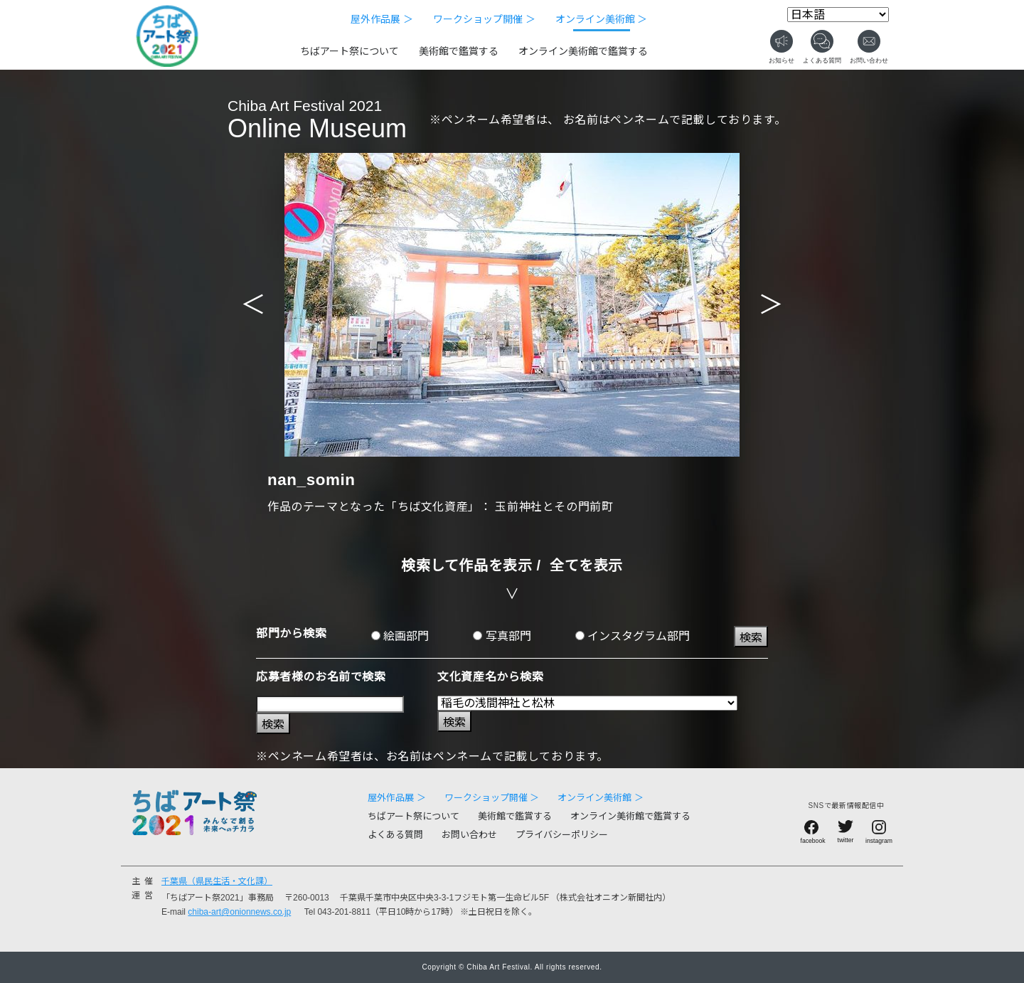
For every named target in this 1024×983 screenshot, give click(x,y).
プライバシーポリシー (562, 834)
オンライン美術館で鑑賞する (583, 51)
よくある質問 (395, 834)
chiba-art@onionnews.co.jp (239, 912)
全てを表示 (586, 565)
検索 (751, 638)
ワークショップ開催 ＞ (484, 19)
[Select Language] (838, 14)
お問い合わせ (469, 834)
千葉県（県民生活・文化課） (216, 881)
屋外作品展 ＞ (382, 19)
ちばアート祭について (349, 51)
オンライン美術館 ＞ (601, 19)
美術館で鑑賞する (458, 51)
